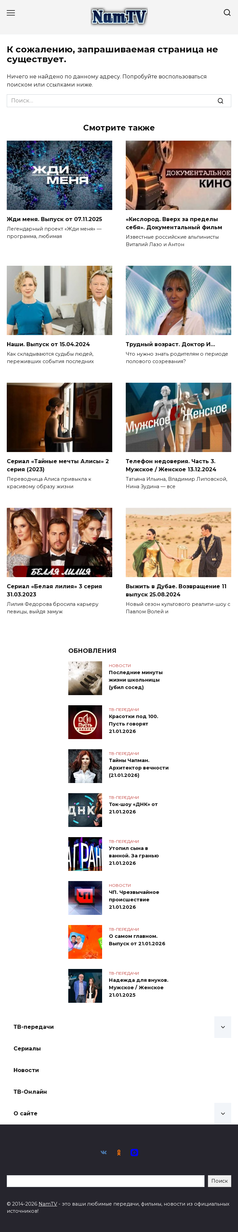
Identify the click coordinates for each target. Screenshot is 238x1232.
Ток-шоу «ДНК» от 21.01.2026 (133, 808)
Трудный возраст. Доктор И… (170, 344)
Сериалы (27, 1048)
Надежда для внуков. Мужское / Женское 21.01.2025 (138, 987)
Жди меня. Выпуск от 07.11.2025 (54, 219)
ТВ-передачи (34, 1027)
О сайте (26, 1113)
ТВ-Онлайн (30, 1092)
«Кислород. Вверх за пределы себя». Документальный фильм (174, 223)
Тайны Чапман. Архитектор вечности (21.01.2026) (139, 768)
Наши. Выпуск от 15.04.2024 (48, 344)
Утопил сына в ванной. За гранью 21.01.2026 (134, 856)
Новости (26, 1070)
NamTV (48, 1204)
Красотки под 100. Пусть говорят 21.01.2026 (133, 724)
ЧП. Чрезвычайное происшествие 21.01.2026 (134, 900)
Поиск (219, 1181)
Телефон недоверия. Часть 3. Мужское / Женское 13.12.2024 (171, 465)
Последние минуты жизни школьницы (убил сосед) (136, 680)
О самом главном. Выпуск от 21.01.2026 (137, 940)
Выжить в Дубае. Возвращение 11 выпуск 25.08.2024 (176, 590)
